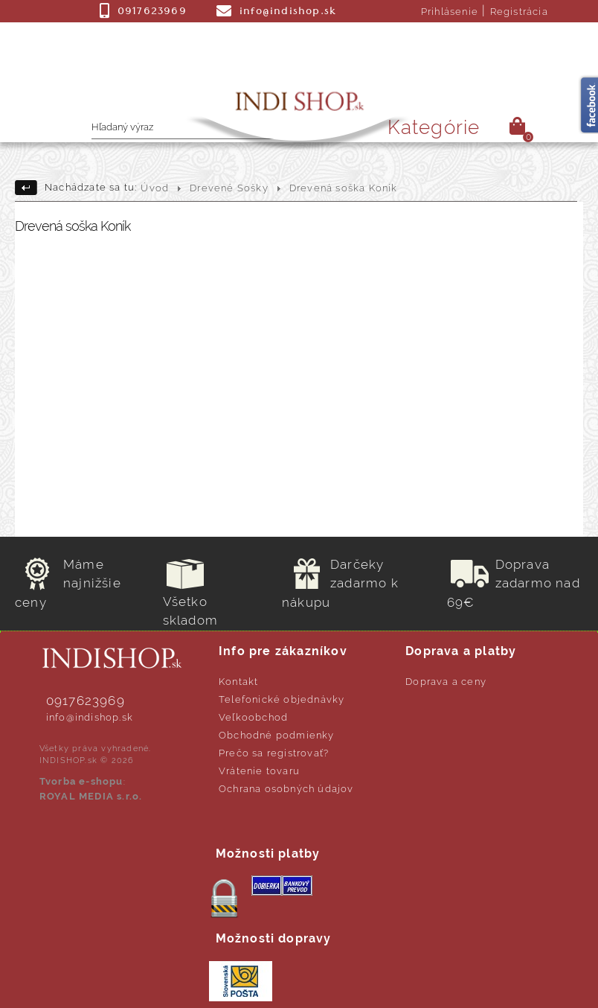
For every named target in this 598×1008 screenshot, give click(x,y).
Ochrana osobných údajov (286, 788)
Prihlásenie (449, 11)
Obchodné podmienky (277, 735)
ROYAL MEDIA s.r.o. (91, 796)
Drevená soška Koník (343, 188)
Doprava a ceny (445, 681)
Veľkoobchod (253, 717)
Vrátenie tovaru (259, 770)
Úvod (155, 188)
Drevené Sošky (229, 188)
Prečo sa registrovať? (274, 753)
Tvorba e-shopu (81, 781)
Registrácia (519, 11)
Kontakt (238, 681)
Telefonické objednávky (281, 699)
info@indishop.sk (89, 717)
